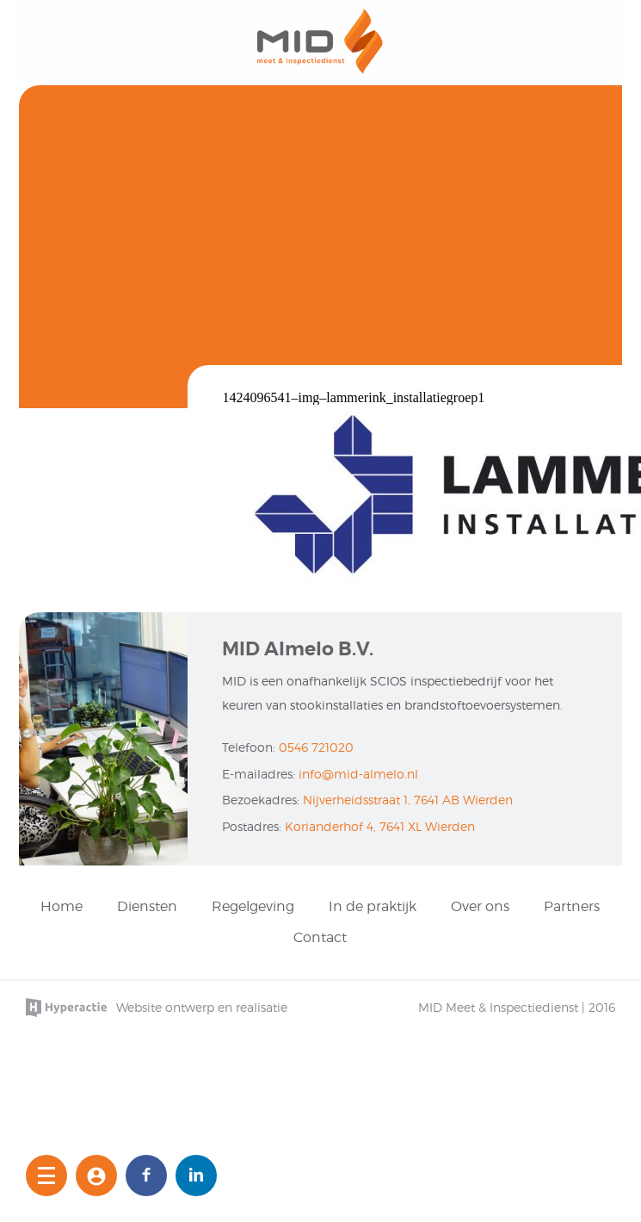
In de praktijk (372, 906)
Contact (320, 937)
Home (61, 906)
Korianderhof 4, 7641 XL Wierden (380, 826)
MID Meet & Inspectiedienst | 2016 (516, 1007)
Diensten (147, 906)
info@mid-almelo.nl (358, 773)
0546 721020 (316, 747)
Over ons (480, 906)
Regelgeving (253, 906)
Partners (572, 906)
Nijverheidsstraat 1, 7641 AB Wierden (408, 799)
